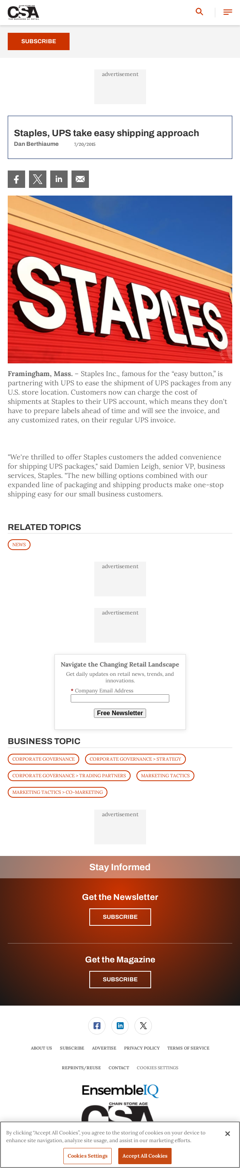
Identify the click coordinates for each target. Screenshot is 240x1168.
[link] (16, 179)
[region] (120, 1144)
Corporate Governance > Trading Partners (69, 775)
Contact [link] (119, 1067)
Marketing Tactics (165, 775)
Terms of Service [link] (188, 1048)
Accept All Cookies (145, 1156)
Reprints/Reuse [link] (81, 1067)
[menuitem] (16, 179)
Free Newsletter (120, 713)
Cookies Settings (157, 1068)
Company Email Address (102, 690)
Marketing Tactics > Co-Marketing (57, 792)
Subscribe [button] (120, 917)
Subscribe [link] (72, 1048)
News (19, 544)
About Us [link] (41, 1048)
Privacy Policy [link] (142, 1048)
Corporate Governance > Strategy (135, 759)
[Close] (227, 1133)
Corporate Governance (43, 759)
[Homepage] (23, 12)
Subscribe (38, 41)
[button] (228, 12)
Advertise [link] (104, 1048)
